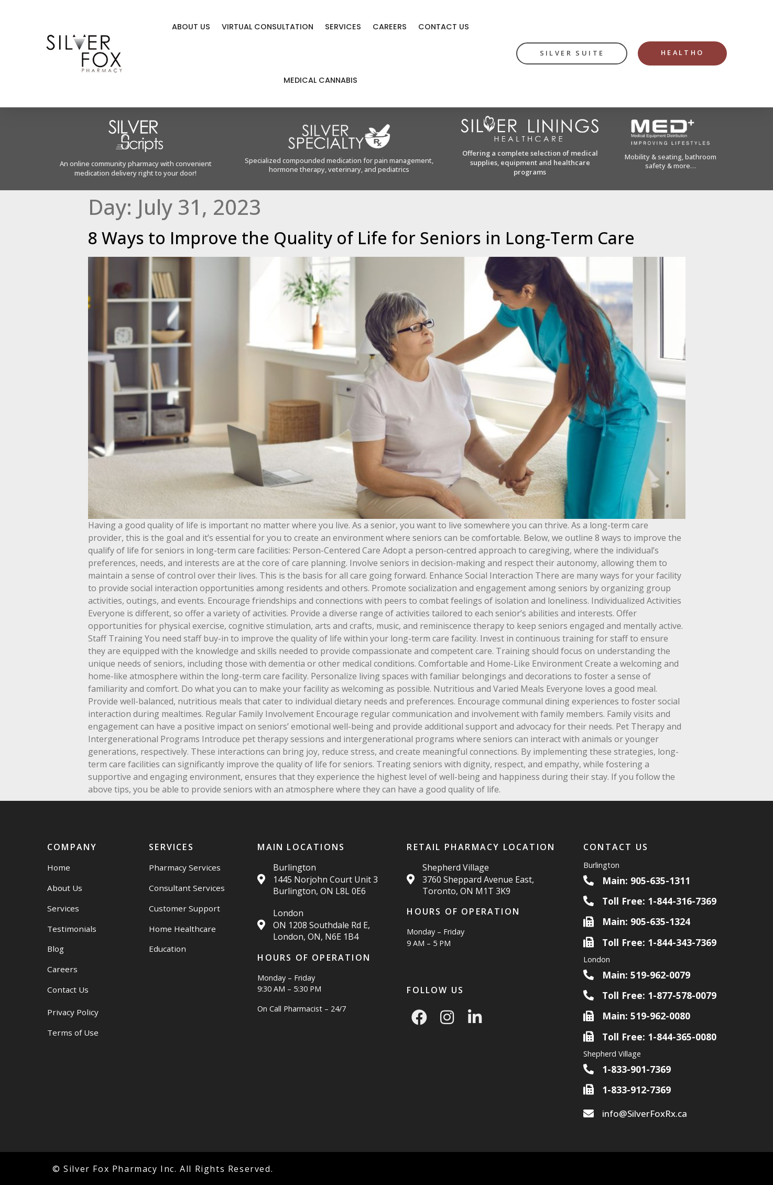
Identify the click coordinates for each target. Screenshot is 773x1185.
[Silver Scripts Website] (136, 149)
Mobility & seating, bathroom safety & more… (670, 161)
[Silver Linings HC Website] (529, 149)
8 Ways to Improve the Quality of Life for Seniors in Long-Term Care (361, 237)
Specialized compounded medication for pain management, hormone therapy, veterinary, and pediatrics (339, 165)
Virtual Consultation (267, 26)
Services (343, 26)
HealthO (682, 52)
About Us (191, 26)
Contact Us (443, 26)
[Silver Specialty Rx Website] (339, 149)
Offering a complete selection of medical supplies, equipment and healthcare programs (530, 162)
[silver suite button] (571, 53)
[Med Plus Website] (670, 148)
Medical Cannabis (320, 80)
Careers (390, 26)
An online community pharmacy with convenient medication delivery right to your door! (136, 168)
